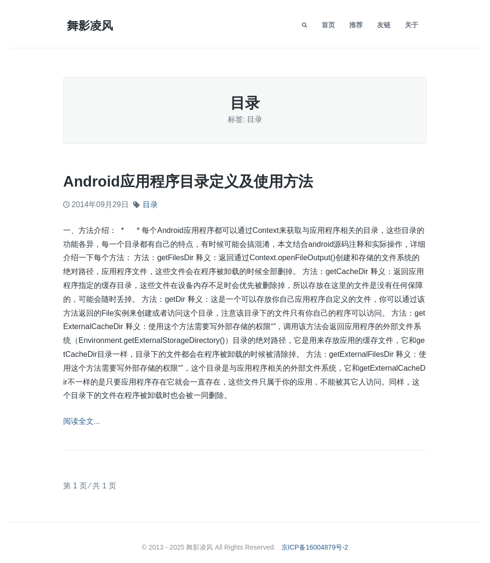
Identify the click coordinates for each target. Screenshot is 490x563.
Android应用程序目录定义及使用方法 (188, 181)
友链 (383, 25)
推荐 (356, 25)
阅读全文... (81, 421)
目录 (150, 204)
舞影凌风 (90, 25)
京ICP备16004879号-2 (314, 547)
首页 (328, 25)
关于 (411, 25)
